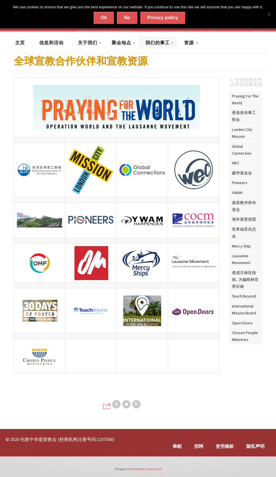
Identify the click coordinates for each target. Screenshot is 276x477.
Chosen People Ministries (245, 336)
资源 (189, 42)
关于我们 (87, 42)
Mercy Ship (241, 246)
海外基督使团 (244, 219)
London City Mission (242, 133)
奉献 (177, 446)
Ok (104, 17)
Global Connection (241, 150)
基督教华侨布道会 (244, 206)
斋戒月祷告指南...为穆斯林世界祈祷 (245, 279)
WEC (235, 162)
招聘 (198, 446)
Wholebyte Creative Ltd (146, 469)
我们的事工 (157, 42)
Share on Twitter (126, 404)
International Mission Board (244, 310)
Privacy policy (162, 17)
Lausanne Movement (241, 259)
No (127, 17)
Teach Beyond (244, 296)
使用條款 (225, 446)
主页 (20, 42)
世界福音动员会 (244, 233)
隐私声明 (255, 446)
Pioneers (239, 182)
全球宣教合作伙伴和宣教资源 (246, 82)
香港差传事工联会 (244, 116)
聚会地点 (121, 42)
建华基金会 (242, 172)
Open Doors (242, 323)
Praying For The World (245, 99)
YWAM (237, 192)
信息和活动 (51, 42)
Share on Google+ (136, 404)
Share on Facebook (116, 404)
